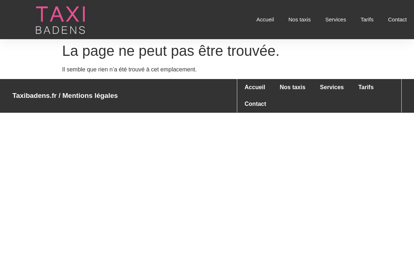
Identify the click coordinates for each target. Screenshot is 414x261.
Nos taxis (299, 19)
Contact (397, 19)
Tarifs (366, 19)
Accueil (265, 19)
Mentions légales (90, 95)
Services (335, 19)
